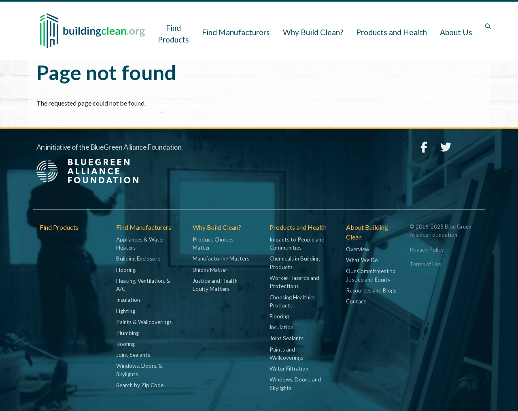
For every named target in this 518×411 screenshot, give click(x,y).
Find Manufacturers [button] (236, 32)
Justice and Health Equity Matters (215, 285)
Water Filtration (289, 368)
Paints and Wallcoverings (286, 353)
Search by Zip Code (139, 385)
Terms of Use (425, 264)
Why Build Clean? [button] (313, 32)
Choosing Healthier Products (292, 301)
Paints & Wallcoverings (144, 322)
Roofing (125, 344)
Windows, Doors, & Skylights (139, 369)
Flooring (126, 270)
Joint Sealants (133, 355)
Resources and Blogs (371, 290)
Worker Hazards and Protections (294, 282)
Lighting (125, 311)
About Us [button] (456, 32)
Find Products (173, 33)
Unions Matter (210, 270)
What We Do (362, 260)
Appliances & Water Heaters (140, 243)
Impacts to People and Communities (297, 243)
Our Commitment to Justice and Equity (371, 275)
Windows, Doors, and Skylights (295, 383)
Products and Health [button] (391, 32)
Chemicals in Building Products (295, 262)
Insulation (128, 300)
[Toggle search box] (488, 26)
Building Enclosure (138, 258)
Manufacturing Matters (221, 258)
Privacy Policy (427, 249)
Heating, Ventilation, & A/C (143, 285)
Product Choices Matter (213, 243)
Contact (356, 301)
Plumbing (127, 333)
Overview (357, 249)
